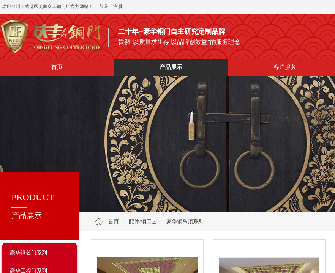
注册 (117, 6)
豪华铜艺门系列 (28, 252)
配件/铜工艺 (143, 221)
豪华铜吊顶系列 (185, 221)
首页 (113, 221)
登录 (104, 6)
